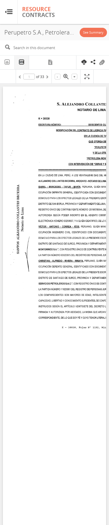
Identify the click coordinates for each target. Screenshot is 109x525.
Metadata (51, 62)
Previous (20, 77)
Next (46, 77)
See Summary (93, 32)
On (102, 62)
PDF (22, 62)
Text (7, 62)
